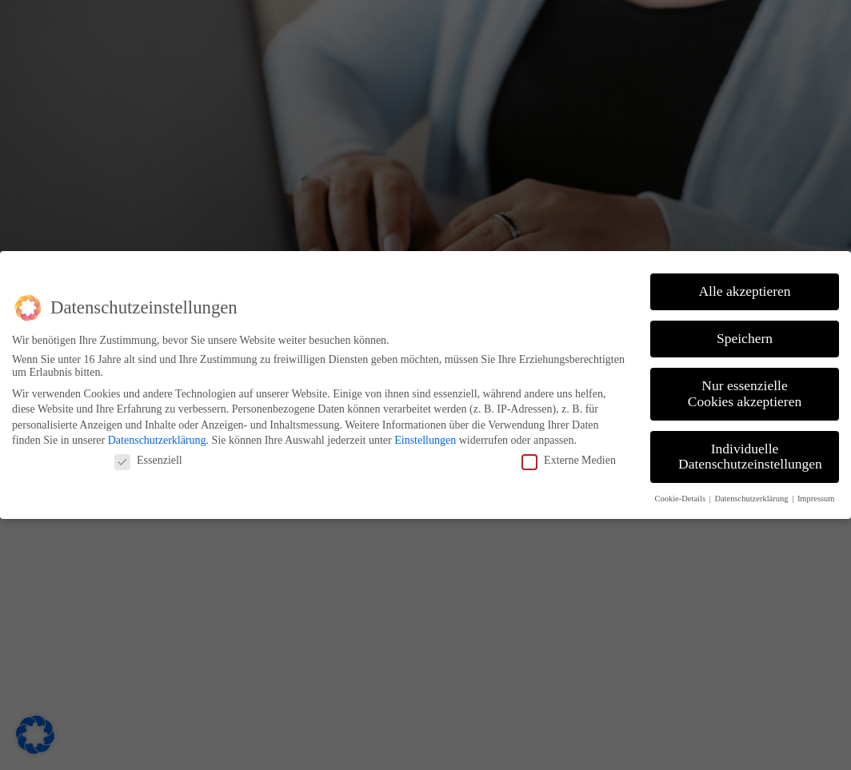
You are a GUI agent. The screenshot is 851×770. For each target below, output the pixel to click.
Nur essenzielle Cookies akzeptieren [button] (744, 393)
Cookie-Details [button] (680, 498)
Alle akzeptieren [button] (744, 291)
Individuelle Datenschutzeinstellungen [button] (750, 457)
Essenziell (148, 460)
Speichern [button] (745, 338)
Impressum (816, 498)
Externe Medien (568, 460)
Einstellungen (425, 440)
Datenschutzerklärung (157, 440)
